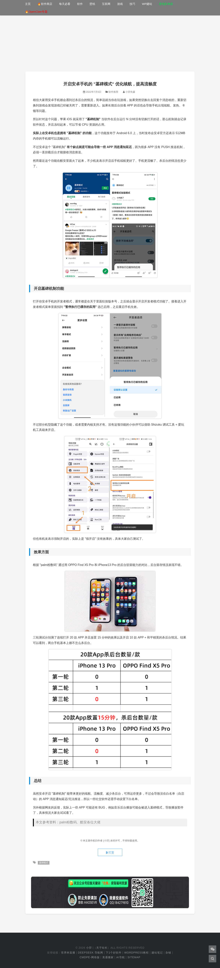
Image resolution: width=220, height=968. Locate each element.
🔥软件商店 (44, 3)
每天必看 (64, 3)
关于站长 (102, 947)
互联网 (106, 3)
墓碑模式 (43, 862)
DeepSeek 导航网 (90, 952)
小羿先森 (130, 91)
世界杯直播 (68, 952)
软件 (80, 3)
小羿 (89, 947)
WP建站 (147, 3)
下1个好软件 (113, 952)
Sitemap (133, 957)
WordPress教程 (136, 952)
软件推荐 (113, 91)
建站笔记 (157, 952)
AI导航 (120, 957)
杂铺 (168, 952)
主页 (28, 3)
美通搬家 (108, 957)
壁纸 (92, 3)
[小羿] (106, 840)
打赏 (110, 852)
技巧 (132, 3)
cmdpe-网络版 (89, 957)
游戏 (120, 3)
